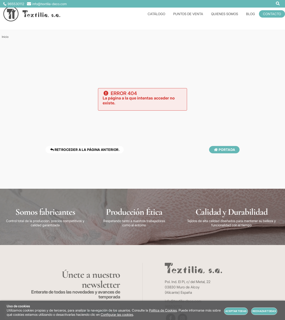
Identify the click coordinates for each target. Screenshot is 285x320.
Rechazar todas (264, 311)
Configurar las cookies (117, 314)
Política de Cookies (163, 310)
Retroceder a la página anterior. (85, 149)
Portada (224, 149)
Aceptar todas (235, 311)
